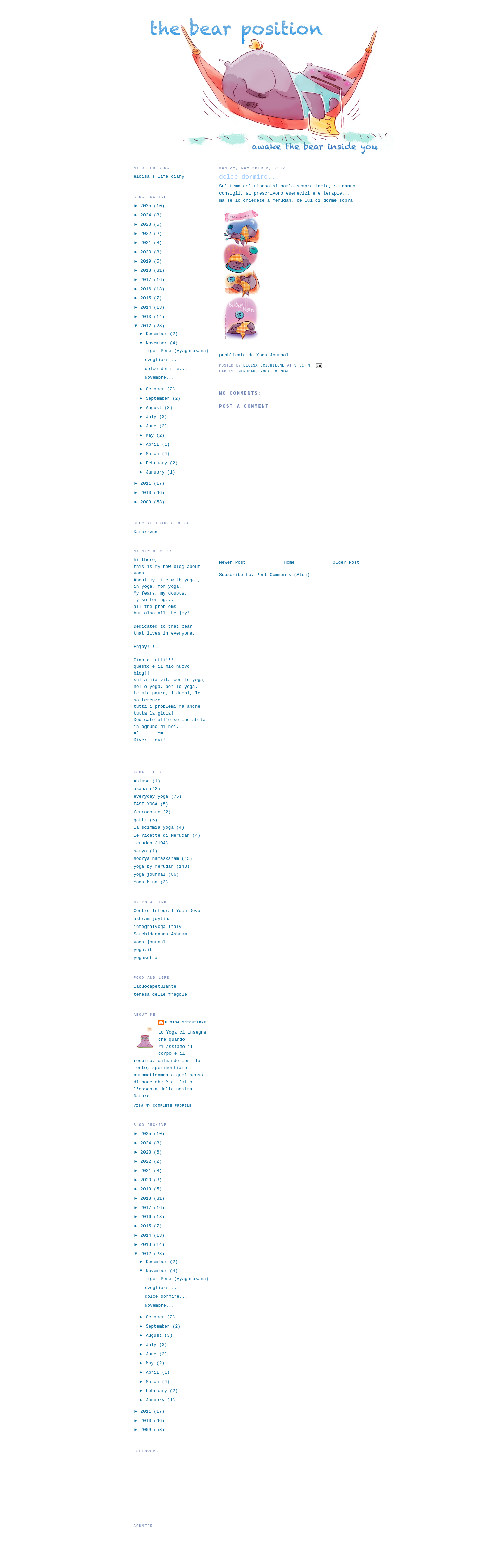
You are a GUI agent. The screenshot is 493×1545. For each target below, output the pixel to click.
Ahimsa (142, 781)
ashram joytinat (154, 918)
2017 (147, 279)
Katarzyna (145, 532)
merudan (247, 371)
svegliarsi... (161, 359)
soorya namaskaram (156, 858)
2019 (147, 261)
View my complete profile (163, 1106)
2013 (147, 316)
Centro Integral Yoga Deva (167, 911)
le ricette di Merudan (162, 835)
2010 (147, 492)
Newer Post (232, 562)
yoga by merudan (154, 866)
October (156, 389)
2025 (147, 206)
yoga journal (275, 371)
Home (289, 562)
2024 (147, 215)
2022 (147, 233)
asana (140, 788)
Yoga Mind (145, 882)
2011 (147, 483)
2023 (147, 224)
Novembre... (159, 377)
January (156, 472)
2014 (147, 307)
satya (140, 851)
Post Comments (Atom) (283, 574)
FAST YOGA (145, 804)
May (151, 435)
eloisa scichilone (185, 1022)
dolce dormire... (165, 368)
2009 (147, 502)
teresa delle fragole (160, 994)
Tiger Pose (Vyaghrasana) (176, 351)
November (158, 343)
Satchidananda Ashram (160, 934)
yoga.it (143, 950)
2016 (147, 289)
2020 (147, 252)
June (152, 426)
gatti (140, 820)
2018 (147, 270)
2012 (147, 326)
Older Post (346, 562)
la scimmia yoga (154, 827)
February (158, 463)
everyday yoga (151, 796)
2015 (147, 298)
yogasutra (145, 957)
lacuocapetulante (155, 986)
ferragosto (147, 812)
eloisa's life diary (159, 176)
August (155, 407)
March (154, 453)
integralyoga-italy (157, 926)
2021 (147, 242)
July (152, 416)
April (154, 444)
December (158, 333)
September (159, 398)
